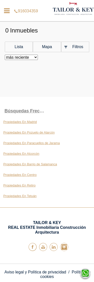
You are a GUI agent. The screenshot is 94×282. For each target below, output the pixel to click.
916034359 (47, 3)
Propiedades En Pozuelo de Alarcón (29, 132)
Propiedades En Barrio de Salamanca (30, 164)
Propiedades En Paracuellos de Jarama (31, 143)
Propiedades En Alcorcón (21, 153)
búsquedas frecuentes (26, 110)
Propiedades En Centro (20, 175)
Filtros (77, 47)
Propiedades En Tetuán (20, 196)
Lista (19, 47)
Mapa (47, 47)
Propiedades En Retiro (19, 185)
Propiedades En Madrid (20, 122)
